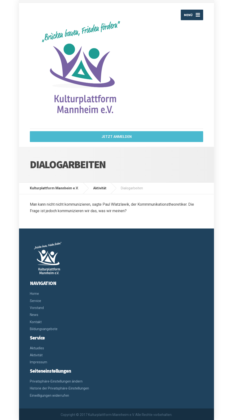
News (34, 315)
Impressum (38, 362)
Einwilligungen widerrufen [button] (49, 395)
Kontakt (36, 322)
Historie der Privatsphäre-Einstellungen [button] (59, 388)
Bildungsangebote (44, 329)
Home (34, 294)
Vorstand (37, 308)
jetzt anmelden (117, 137)
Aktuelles (37, 348)
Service (35, 301)
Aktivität (36, 355)
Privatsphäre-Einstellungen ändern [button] (56, 381)
